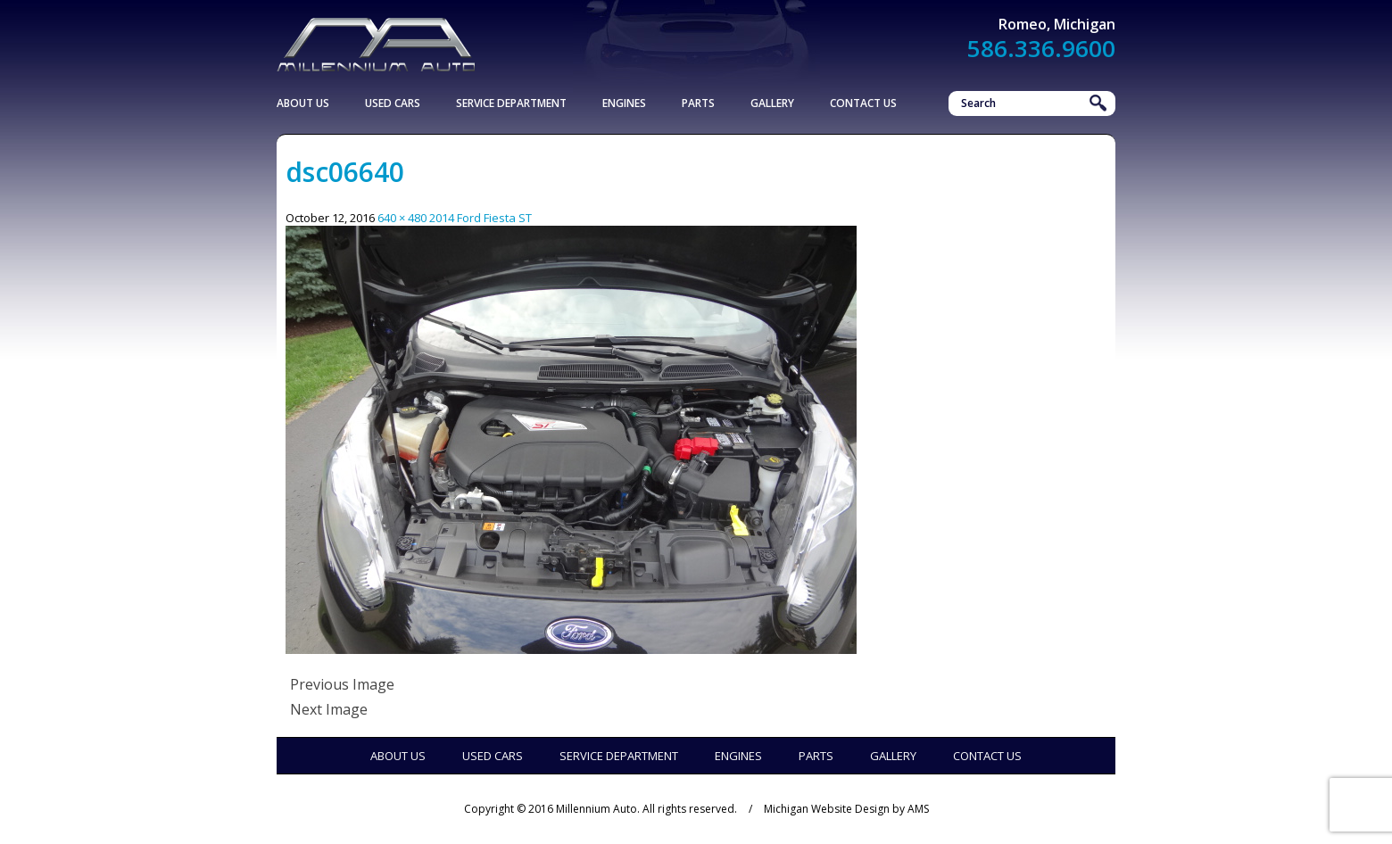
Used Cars (392, 103)
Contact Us (863, 103)
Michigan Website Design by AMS (846, 808)
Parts (698, 103)
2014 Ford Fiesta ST (480, 218)
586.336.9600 (1041, 48)
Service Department (511, 103)
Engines (624, 103)
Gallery (772, 103)
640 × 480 (402, 218)
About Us (303, 103)
